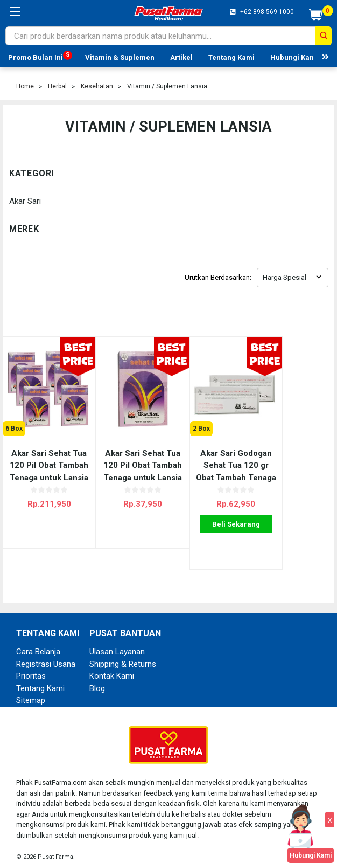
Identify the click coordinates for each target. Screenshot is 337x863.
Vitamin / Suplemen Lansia (167, 86)
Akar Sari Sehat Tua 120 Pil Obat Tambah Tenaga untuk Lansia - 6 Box (44, 455)
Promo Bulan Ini (35, 57)
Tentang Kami (231, 57)
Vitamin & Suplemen (120, 57)
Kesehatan (97, 86)
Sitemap (30, 690)
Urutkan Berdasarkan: (218, 277)
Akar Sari (25, 201)
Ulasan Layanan (117, 641)
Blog (97, 677)
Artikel (181, 57)
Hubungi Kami (294, 57)
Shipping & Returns (122, 653)
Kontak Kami (111, 666)
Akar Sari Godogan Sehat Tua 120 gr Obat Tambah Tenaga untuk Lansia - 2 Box (210, 455)
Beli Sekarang (210, 514)
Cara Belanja (38, 641)
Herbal (57, 86)
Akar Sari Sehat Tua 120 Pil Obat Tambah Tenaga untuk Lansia (127, 455)
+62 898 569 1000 (266, 12)
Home (25, 86)
